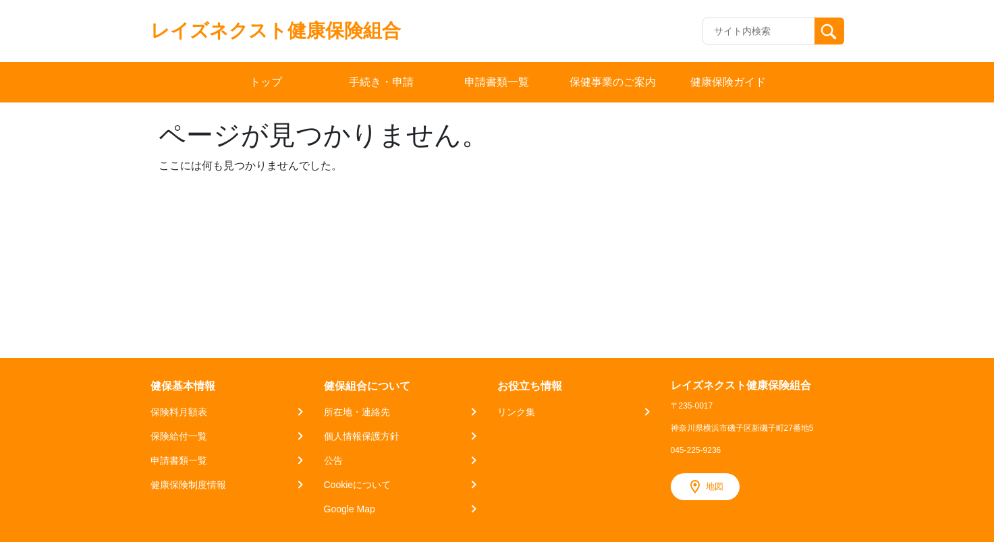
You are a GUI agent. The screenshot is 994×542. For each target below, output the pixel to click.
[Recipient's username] (758, 31)
